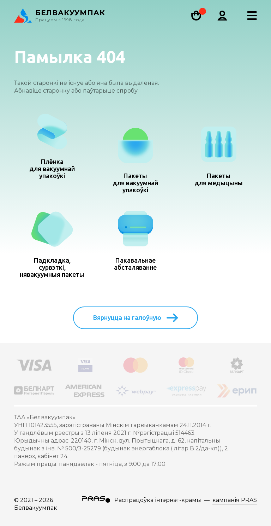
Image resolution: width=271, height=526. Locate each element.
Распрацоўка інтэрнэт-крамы (157, 500)
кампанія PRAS (234, 500)
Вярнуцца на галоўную (135, 318)
